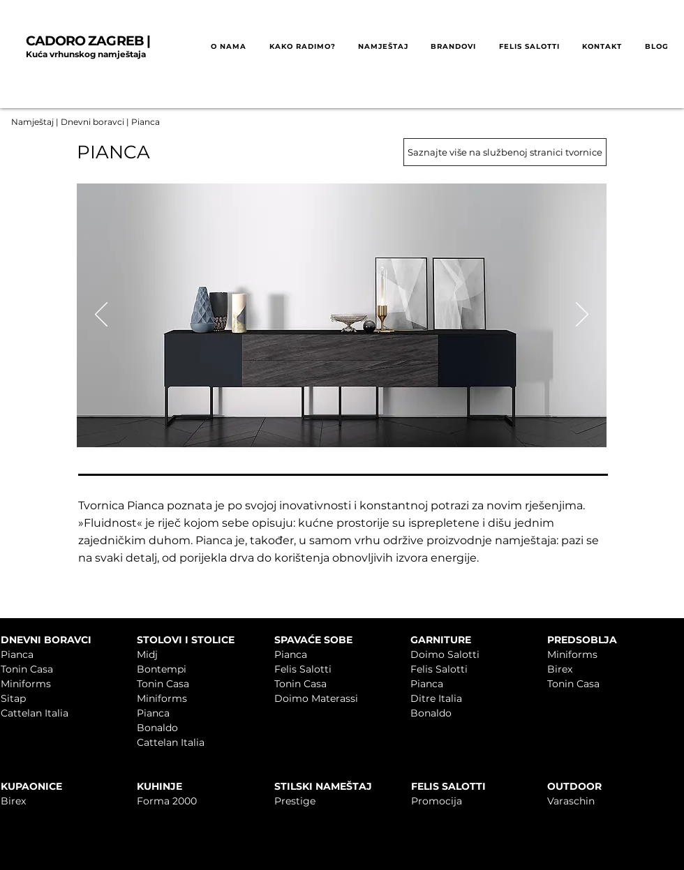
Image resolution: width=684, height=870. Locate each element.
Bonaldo (157, 727)
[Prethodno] (101, 315)
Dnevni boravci (92, 122)
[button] (301, 47)
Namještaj (32, 122)
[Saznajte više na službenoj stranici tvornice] (505, 152)
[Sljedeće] (582, 315)
